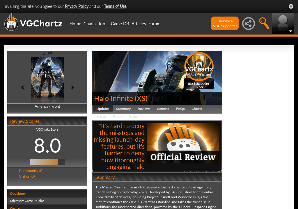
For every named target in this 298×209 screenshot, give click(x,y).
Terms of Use (115, 6)
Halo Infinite (113, 98)
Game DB (120, 23)
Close (291, 6)
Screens (163, 109)
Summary (123, 109)
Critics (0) (27, 176)
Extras (101, 116)
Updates (102, 109)
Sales (133, 116)
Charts (90, 23)
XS (141, 98)
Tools (103, 23)
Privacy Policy (76, 6)
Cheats (196, 109)
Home (75, 23)
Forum (154, 23)
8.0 (47, 145)
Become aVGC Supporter (225, 23)
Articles (139, 23)
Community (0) (31, 170)
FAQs (180, 109)
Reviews (144, 109)
